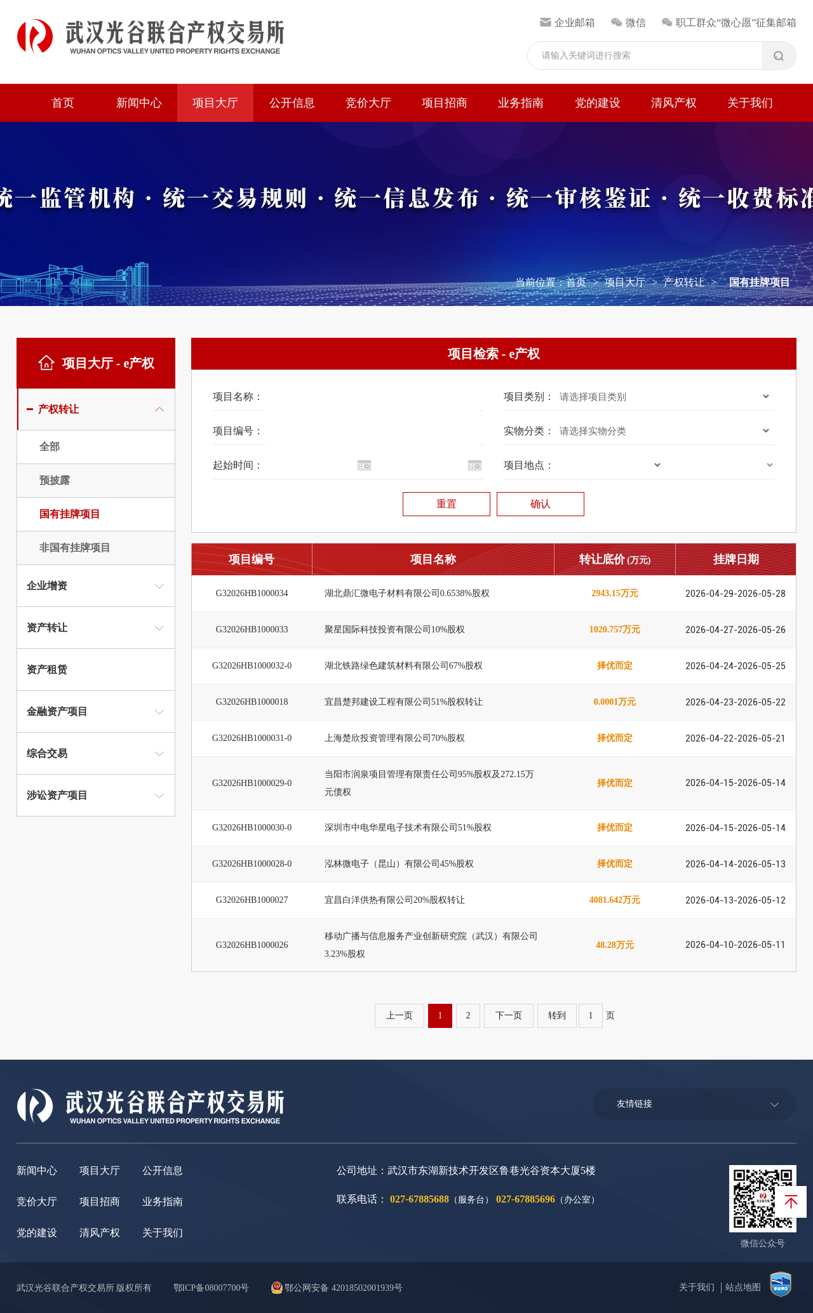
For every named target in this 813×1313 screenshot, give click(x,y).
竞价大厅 (368, 103)
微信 (627, 22)
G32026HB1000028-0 (252, 864)
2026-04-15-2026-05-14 (735, 783)
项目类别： (529, 396)
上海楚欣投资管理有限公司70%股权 (395, 738)
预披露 (54, 480)
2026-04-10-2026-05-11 (735, 945)
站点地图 (743, 1287)
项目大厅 (215, 103)
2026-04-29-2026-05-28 (735, 594)
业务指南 (521, 103)
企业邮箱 (567, 22)
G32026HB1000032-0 (252, 665)
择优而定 (615, 665)
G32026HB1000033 (252, 629)
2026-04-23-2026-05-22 (735, 702)
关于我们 (750, 103)
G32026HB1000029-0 (252, 783)
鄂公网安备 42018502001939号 (337, 1288)
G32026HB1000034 (252, 593)
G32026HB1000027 (252, 900)
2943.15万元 (614, 593)
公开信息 (292, 103)
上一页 (399, 1015)
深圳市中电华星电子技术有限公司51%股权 (408, 827)
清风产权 (674, 103)
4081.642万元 (615, 900)
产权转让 (684, 282)
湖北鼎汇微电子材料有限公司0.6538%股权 (407, 593)
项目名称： (238, 396)
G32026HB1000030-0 (252, 827)
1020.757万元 (615, 629)
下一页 (508, 1015)
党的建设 (598, 103)
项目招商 (444, 103)
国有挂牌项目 (69, 514)
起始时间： (238, 465)
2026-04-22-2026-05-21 (735, 738)
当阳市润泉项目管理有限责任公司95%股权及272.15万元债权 (429, 783)
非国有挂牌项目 (75, 547)
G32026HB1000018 (252, 702)
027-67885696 (525, 1199)
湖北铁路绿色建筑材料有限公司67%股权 (404, 665)
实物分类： (529, 430)
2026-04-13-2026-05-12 (735, 900)
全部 (49, 446)
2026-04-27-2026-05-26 (735, 630)
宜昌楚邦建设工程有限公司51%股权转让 (404, 702)
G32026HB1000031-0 (252, 738)
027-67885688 (419, 1199)
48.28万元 (615, 945)
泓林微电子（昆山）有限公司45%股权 (399, 864)
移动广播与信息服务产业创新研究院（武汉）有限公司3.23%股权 (431, 945)
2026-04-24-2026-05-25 (735, 666)
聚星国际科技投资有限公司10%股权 (395, 629)
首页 (62, 103)
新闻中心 (139, 103)
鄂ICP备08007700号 (211, 1288)
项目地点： (529, 465)
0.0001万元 (615, 702)
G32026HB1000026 (252, 945)
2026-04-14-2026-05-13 (735, 864)
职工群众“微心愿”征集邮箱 (729, 22)
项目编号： (238, 430)
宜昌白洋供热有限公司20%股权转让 (395, 900)
